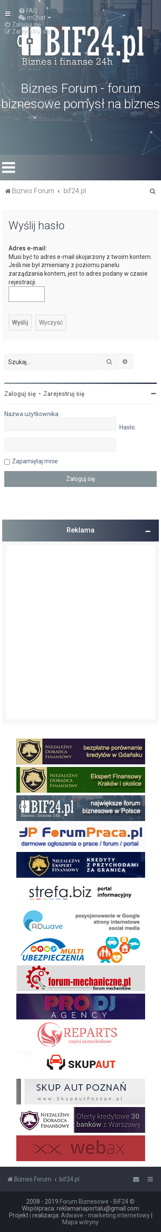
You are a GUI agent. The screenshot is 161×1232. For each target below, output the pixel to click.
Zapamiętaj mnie (35, 461)
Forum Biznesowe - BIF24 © (97, 1201)
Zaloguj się (20, 393)
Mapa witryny (80, 1222)
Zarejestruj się (64, 393)
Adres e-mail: (28, 248)
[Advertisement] (80, 632)
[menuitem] (27, 10)
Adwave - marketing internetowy (105, 1215)
